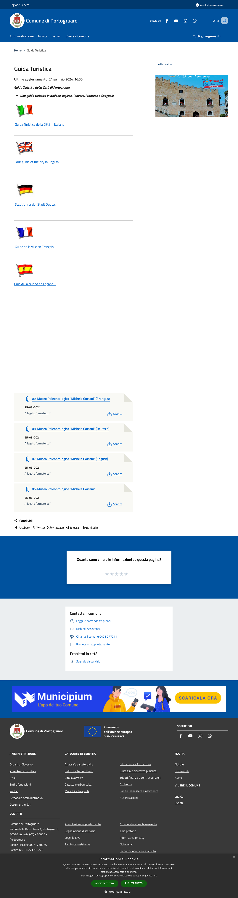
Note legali (126, 844)
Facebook (22, 527)
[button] (119, 892)
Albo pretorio (128, 831)
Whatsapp (55, 527)
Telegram (73, 527)
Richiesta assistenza (77, 844)
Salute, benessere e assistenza (139, 791)
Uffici (13, 778)
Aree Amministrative (23, 771)
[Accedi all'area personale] (209, 5)
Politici (14, 791)
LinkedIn (90, 527)
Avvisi (178, 778)
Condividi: (23, 520)
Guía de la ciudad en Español (35, 283)
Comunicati (182, 771)
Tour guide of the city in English (36, 161)
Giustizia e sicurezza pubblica (138, 771)
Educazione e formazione (135, 764)
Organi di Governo (21, 764)
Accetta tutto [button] (104, 883)
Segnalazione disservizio (80, 831)
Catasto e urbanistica (78, 784)
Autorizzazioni (129, 797)
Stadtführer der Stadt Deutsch (36, 204)
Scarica (114, 413)
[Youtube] (172, 20)
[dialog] (119, 876)
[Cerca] (223, 20)
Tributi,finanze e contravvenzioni (140, 777)
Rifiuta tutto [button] (134, 883)
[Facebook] (163, 20)
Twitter (38, 527)
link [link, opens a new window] (155, 875)
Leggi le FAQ (72, 837)
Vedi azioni (165, 64)
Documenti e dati (20, 804)
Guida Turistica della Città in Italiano (39, 124)
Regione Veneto (19, 5)
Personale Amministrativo (26, 798)
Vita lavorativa (74, 778)
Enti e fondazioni (20, 784)
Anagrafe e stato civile (79, 764)
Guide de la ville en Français (34, 246)
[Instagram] (181, 20)
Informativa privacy (132, 837)
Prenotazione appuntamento (83, 824)
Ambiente (126, 784)
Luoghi (179, 796)
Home (18, 50)
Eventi (179, 803)
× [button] (233, 857)
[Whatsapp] (190, 20)
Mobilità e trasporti (77, 791)
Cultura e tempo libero (79, 771)
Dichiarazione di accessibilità (138, 851)
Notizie (179, 764)
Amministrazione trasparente (138, 824)
